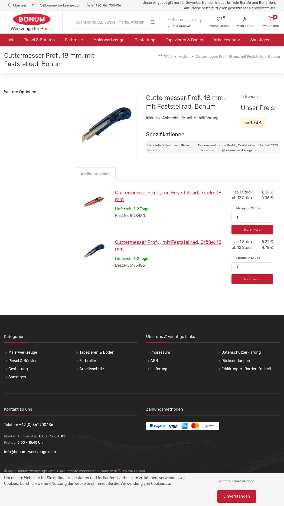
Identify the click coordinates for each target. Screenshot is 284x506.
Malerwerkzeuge (108, 39)
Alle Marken (181, 26)
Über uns (17, 5)
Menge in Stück (248, 208)
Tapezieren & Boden (184, 39)
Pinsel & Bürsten (39, 39)
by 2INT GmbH (134, 471)
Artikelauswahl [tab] (95, 174)
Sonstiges (259, 39)
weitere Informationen (236, 481)
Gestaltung (145, 39)
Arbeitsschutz (227, 39)
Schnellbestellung (187, 20)
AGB (154, 361)
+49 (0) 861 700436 (104, 5)
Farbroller (74, 39)
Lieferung (159, 369)
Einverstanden (236, 496)
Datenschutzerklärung (241, 352)
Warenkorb (252, 229)
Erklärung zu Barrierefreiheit (246, 369)
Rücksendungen (235, 361)
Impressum (160, 352)
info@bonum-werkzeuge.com (56, 5)
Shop (168, 56)
